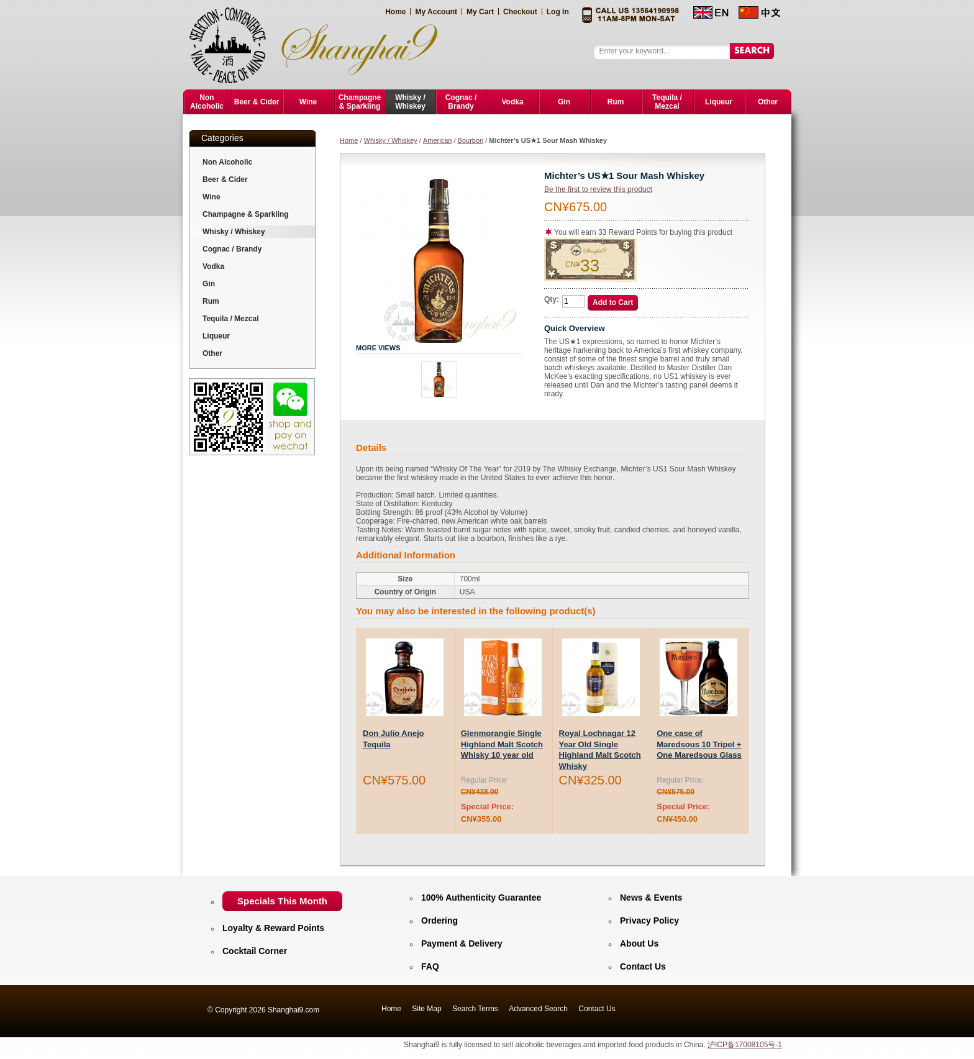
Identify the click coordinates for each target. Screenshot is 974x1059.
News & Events (651, 897)
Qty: (551, 299)
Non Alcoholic (227, 162)
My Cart (480, 11)
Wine (212, 197)
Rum (211, 301)
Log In (558, 11)
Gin (209, 284)
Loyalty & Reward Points (273, 928)
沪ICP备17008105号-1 (745, 1044)
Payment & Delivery (462, 943)
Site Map (426, 1008)
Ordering (439, 920)
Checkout (520, 11)
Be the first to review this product (598, 189)
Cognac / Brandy (232, 249)
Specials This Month (282, 901)
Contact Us (643, 966)
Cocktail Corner (254, 951)
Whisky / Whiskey (390, 140)
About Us (639, 943)
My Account (436, 11)
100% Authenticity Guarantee (481, 897)
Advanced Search (538, 1008)
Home (395, 11)
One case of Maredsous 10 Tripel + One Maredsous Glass (699, 744)
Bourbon (471, 140)
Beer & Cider (225, 179)
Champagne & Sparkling (246, 214)
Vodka (213, 266)
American (437, 140)
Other (212, 353)
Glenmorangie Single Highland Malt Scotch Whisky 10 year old (502, 744)
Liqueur (216, 336)
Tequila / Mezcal (230, 318)
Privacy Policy (649, 920)
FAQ (430, 966)
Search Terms (475, 1008)
